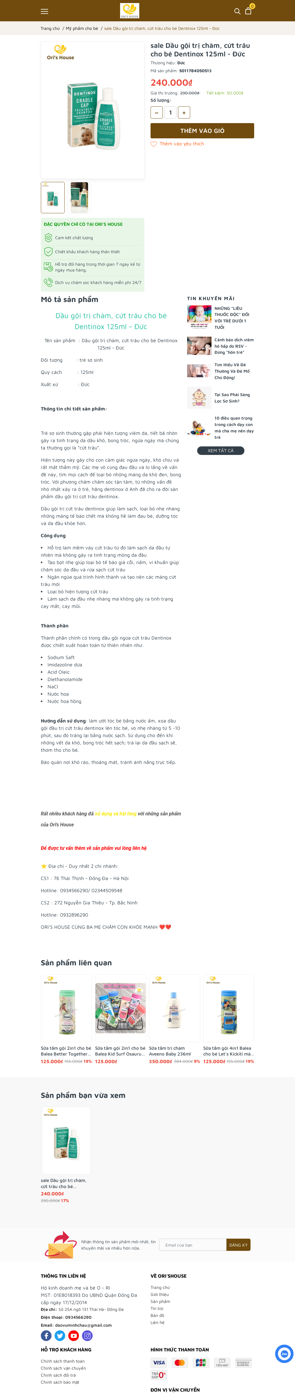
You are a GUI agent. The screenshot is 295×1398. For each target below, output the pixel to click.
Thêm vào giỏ (202, 130)
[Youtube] (73, 1335)
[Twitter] (60, 1335)
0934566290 (78, 1317)
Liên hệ (158, 1322)
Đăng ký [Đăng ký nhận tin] (238, 1244)
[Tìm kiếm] (237, 11)
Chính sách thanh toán (63, 1361)
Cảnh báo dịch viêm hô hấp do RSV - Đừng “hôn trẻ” (234, 346)
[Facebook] (46, 1335)
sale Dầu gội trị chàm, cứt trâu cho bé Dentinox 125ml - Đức (64, 1183)
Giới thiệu (160, 1294)
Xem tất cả (221, 450)
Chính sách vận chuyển (63, 1368)
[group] (92, 110)
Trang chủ (160, 1287)
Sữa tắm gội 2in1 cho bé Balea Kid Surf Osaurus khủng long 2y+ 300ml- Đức (120, 1051)
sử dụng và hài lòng (116, 814)
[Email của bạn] (205, 1245)
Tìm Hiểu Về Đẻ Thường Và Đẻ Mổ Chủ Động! (232, 371)
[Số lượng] (170, 112)
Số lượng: (161, 100)
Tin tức (157, 1308)
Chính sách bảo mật (60, 1382)
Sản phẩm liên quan (76, 962)
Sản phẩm (160, 1301)
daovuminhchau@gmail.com (83, 1325)
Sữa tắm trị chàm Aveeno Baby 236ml (170, 1051)
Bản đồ (157, 1315)
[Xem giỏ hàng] (248, 10)
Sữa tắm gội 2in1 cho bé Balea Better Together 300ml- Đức (66, 1051)
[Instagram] (87, 1335)
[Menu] (44, 11)
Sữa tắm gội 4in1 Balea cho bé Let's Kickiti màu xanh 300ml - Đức (228, 1051)
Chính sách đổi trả (58, 1375)
